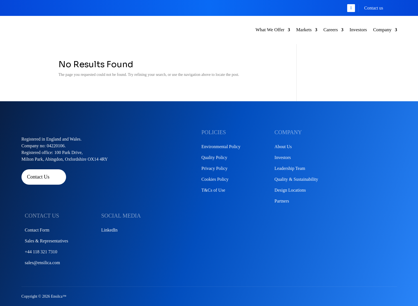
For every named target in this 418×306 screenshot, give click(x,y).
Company (382, 29)
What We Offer (269, 29)
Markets (304, 29)
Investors (358, 29)
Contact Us (38, 177)
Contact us (373, 8)
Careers (330, 29)
